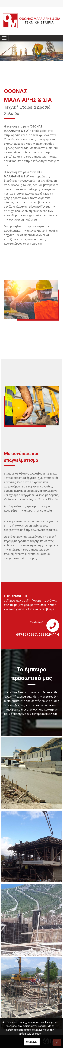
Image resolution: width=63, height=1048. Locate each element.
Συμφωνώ (31, 1041)
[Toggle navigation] (4, 38)
